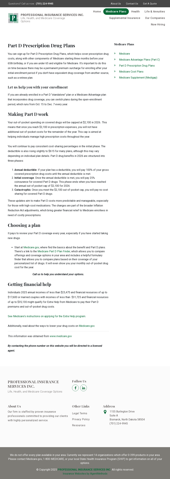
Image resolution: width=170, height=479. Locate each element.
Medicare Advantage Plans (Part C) (139, 59)
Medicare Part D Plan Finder (54, 251)
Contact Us (132, 3)
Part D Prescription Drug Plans (137, 65)
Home (97, 11)
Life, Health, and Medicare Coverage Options (35, 391)
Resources (78, 425)
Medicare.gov (31, 247)
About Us (116, 3)
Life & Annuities (155, 11)
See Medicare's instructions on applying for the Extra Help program (46, 316)
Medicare (124, 53)
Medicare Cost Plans (131, 71)
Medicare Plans (116, 11)
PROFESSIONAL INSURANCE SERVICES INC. (33, 384)
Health (135, 11)
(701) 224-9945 (44, 3)
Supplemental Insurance (124, 18)
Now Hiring (158, 24)
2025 (54, 469)
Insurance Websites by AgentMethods (85, 473)
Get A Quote (150, 3)
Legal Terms (79, 413)
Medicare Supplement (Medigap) (138, 77)
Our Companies (155, 18)
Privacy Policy (81, 419)
